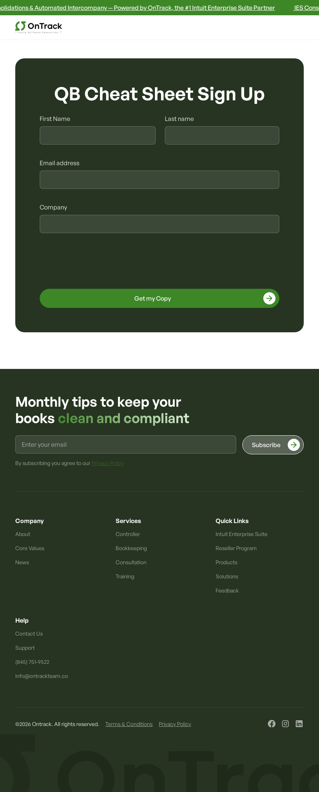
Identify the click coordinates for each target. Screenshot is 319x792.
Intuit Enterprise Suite (241, 534)
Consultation (131, 562)
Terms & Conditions (129, 724)
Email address (59, 163)
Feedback (227, 590)
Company (53, 207)
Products (226, 562)
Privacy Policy (175, 724)
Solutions (227, 576)
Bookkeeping (131, 548)
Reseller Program (236, 548)
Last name (179, 118)
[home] (38, 27)
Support (25, 647)
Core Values (29, 548)
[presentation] (98, 262)
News (22, 562)
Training (125, 576)
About (22, 534)
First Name (55, 118)
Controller (128, 534)
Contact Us (29, 633)
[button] (296, 27)
